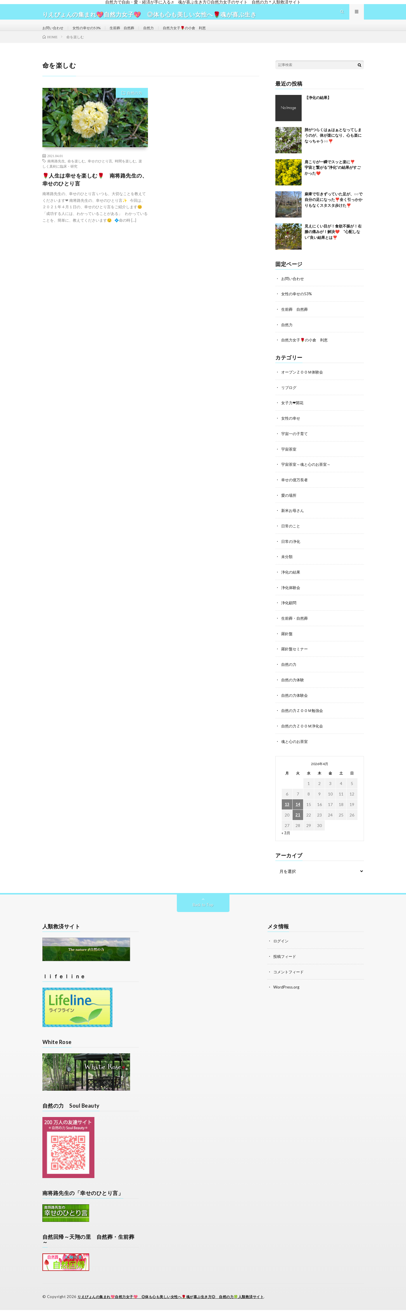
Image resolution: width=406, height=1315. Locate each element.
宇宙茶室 (289, 458)
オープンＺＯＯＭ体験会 (303, 382)
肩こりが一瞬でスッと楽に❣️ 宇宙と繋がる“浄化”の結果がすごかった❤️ (333, 179)
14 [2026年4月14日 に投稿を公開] (298, 809)
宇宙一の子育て (295, 443)
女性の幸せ (291, 427)
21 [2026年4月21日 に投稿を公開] (298, 820)
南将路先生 (56, 172)
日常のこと (291, 534)
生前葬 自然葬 (132, 33)
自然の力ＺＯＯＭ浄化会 (303, 731)
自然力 (162, 33)
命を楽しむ (76, 172)
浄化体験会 (291, 595)
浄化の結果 (291, 579)
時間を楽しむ (125, 172)
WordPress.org (287, 991)
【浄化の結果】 (318, 109)
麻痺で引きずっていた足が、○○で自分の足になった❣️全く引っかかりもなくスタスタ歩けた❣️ (333, 211)
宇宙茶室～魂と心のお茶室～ (307, 473)
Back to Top (203, 910)
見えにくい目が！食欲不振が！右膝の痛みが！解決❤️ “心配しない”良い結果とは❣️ (333, 243)
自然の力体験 (293, 686)
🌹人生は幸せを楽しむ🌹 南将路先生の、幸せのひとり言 (95, 191)
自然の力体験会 (295, 701)
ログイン (281, 946)
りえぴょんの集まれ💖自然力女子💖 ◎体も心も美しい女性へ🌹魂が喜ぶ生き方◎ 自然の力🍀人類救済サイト (177, 1302)
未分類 (287, 564)
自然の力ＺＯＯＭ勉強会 (303, 716)
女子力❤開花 (293, 412)
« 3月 (286, 838)
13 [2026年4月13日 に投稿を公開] (287, 809)
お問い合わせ (54, 33)
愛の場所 (289, 503)
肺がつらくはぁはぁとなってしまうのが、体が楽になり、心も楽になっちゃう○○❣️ (333, 147)
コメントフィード (289, 976)
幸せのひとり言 (100, 172)
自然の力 (134, 104)
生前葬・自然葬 (295, 625)
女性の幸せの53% (92, 33)
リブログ (289, 397)
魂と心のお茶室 (295, 746)
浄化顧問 (289, 610)
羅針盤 (287, 640)
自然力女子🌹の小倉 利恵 (202, 33)
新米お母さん (293, 519)
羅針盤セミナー (295, 655)
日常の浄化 (291, 549)
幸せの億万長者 (295, 488)
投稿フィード (285, 961)
